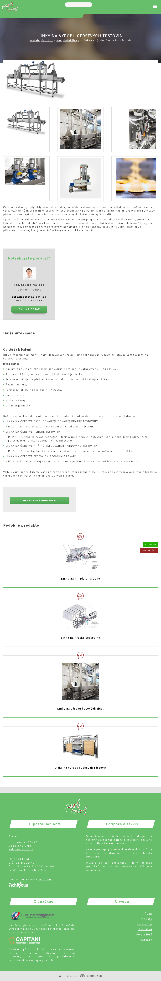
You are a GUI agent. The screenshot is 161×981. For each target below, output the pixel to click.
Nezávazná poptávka (39, 500)
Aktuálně (145, 929)
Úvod (148, 913)
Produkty (145, 918)
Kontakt (146, 939)
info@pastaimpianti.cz (29, 296)
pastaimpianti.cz (41, 40)
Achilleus (45, 879)
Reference (144, 924)
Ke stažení (144, 934)
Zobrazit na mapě (21, 849)
